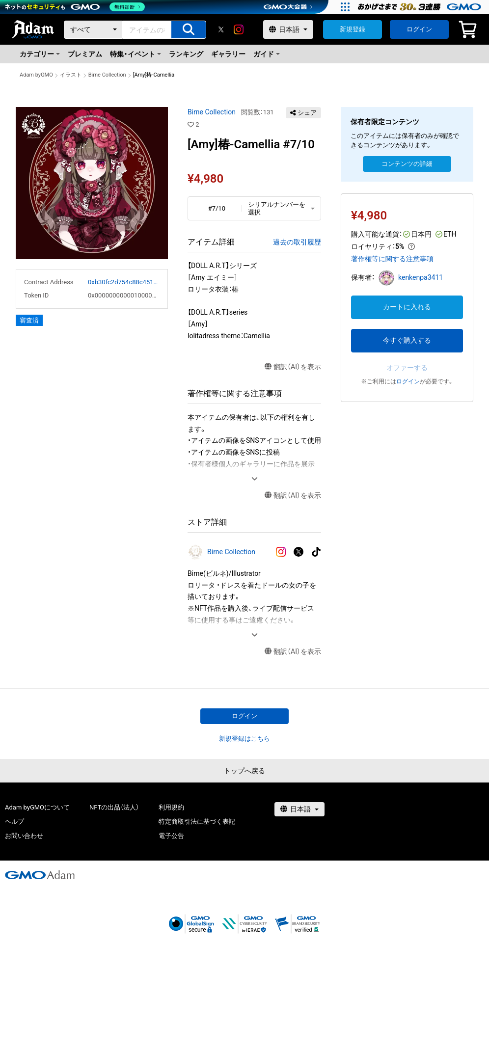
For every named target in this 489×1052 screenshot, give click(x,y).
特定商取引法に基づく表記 (197, 821)
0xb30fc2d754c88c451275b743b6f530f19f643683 (124, 282)
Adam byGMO (36, 75)
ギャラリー (228, 54)
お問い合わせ (24, 835)
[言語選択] (288, 29)
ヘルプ (14, 821)
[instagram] (239, 29)
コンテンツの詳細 (407, 163)
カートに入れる (407, 307)
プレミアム (85, 54)
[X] (221, 29)
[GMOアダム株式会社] (40, 874)
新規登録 (352, 29)
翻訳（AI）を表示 (293, 367)
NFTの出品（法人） (114, 807)
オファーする (407, 368)
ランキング (186, 54)
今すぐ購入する (407, 340)
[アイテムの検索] (188, 30)
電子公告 (171, 835)
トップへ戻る (244, 771)
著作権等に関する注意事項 (392, 259)
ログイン (419, 29)
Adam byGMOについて (37, 807)
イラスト (71, 75)
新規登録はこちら (244, 738)
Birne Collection (107, 75)
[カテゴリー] (93, 30)
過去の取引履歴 (297, 242)
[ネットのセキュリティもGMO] (75, 7)
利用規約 (171, 807)
